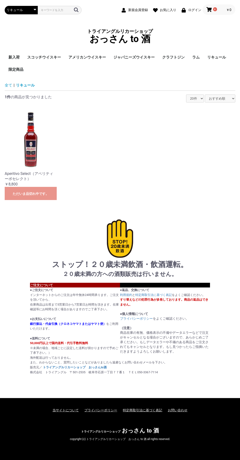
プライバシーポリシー (136, 318)
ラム (196, 57)
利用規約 (126, 295)
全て (8, 85)
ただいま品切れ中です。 (31, 194)
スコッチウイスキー (44, 57)
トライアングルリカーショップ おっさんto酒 (75, 367)
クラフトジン (173, 57)
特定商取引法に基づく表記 (153, 295)
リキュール (216, 57)
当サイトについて (65, 410)
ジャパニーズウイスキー (134, 57)
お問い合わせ (178, 410)
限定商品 (15, 69)
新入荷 (14, 57)
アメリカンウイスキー (87, 57)
